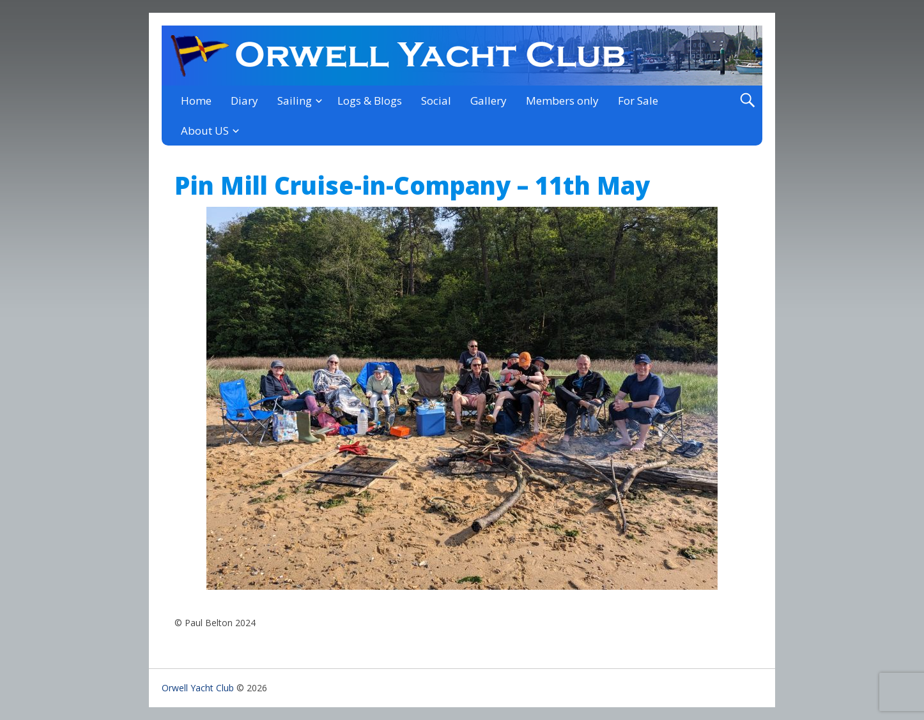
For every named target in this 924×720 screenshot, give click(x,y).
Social (436, 100)
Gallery (488, 100)
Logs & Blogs (369, 100)
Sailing (294, 100)
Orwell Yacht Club (198, 688)
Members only (562, 100)
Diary (244, 100)
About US (205, 130)
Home (196, 100)
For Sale (638, 100)
